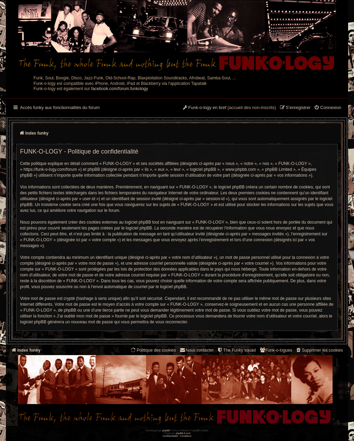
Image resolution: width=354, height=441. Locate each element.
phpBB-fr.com (183, 433)
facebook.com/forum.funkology (119, 88)
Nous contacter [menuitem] (196, 350)
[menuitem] (327, 108)
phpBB (165, 430)
